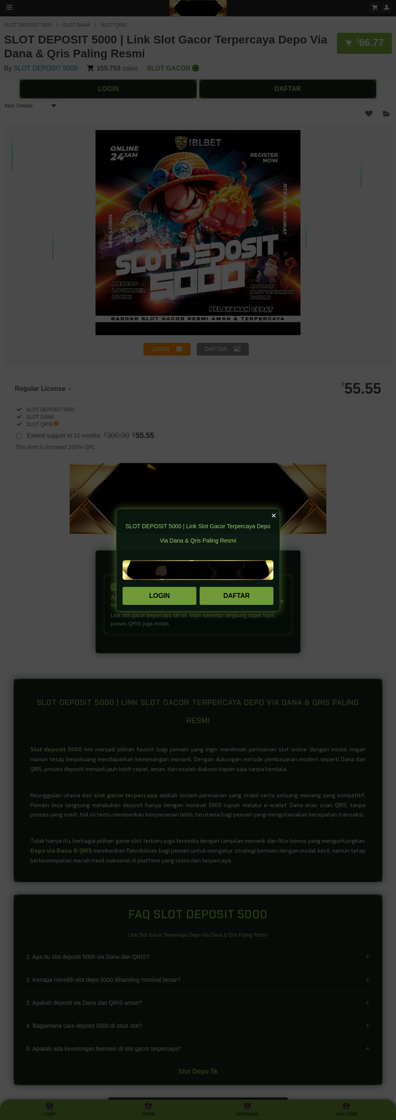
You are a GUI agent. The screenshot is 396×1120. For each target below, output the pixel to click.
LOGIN (159, 595)
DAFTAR (236, 595)
